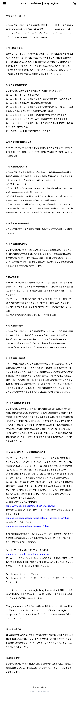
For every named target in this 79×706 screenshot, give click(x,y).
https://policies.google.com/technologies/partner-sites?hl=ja (37, 518)
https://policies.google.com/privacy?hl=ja (27, 526)
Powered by (39, 691)
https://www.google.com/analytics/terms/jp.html (30, 506)
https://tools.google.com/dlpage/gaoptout (28, 554)
